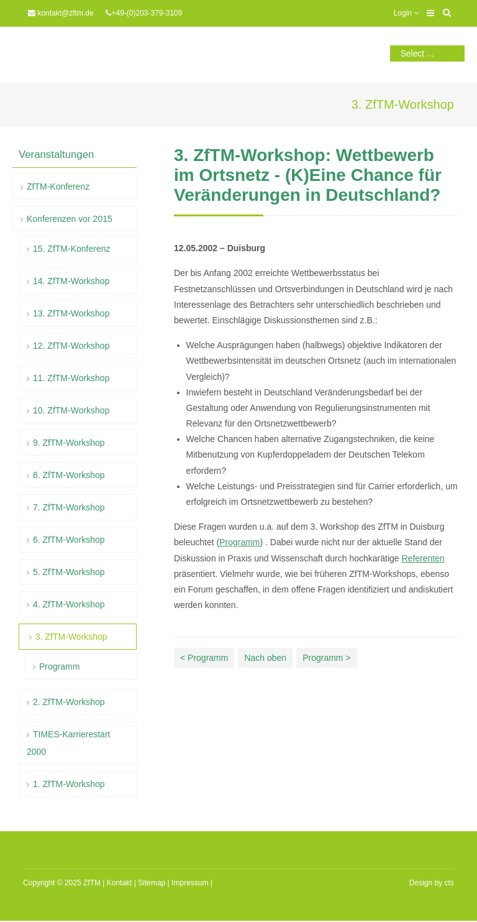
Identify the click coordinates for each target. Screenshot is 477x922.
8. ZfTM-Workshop (69, 475)
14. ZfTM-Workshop (71, 281)
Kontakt (119, 882)
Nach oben (265, 658)
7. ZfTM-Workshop (69, 507)
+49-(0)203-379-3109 (146, 13)
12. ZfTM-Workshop (71, 346)
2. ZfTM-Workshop (69, 702)
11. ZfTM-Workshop (71, 378)
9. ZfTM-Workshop (69, 443)
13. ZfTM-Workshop (71, 313)
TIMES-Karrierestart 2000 (68, 743)
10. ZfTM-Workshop (71, 410)
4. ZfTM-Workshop (69, 604)
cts (449, 882)
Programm (239, 542)
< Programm (204, 658)
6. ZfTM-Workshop (69, 540)
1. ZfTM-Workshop (69, 784)
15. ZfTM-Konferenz (72, 249)
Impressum (189, 882)
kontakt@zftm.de (65, 13)
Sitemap (151, 882)
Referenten (423, 558)
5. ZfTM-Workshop (69, 572)
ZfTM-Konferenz (58, 186)
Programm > (326, 658)
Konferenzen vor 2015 (69, 219)
